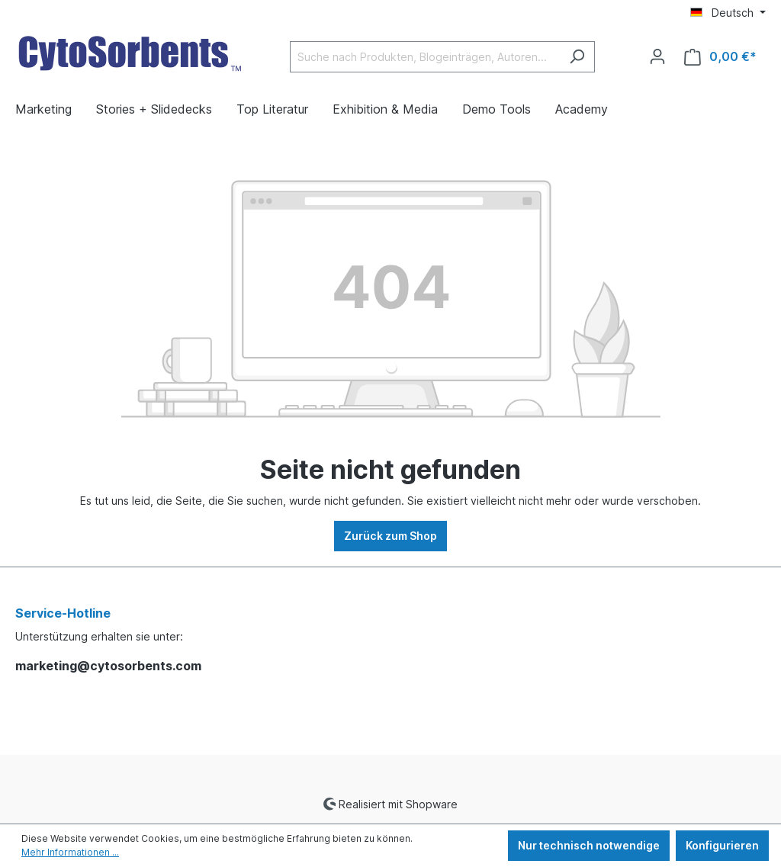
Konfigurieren (722, 845)
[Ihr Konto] (657, 56)
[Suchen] (577, 56)
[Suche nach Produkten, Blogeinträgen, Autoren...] (425, 56)
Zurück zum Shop (390, 535)
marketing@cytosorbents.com (108, 665)
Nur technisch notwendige (589, 845)
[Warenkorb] (720, 57)
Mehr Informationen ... (70, 852)
